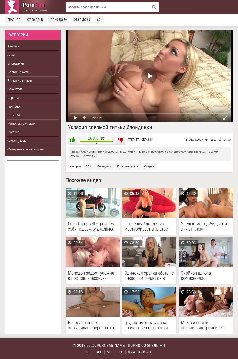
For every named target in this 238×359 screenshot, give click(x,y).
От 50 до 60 (82, 20)
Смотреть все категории (25, 149)
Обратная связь (140, 352)
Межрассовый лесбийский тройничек (202, 325)
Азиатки (13, 46)
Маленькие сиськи (21, 123)
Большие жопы (18, 72)
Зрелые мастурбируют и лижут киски (204, 226)
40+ (98, 352)
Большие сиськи (19, 80)
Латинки (13, 115)
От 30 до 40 (35, 20)
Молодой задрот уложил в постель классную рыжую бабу (91, 276)
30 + (89, 166)
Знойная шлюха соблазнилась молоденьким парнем (201, 276)
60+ (99, 20)
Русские (13, 132)
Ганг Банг (14, 106)
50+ (109, 352)
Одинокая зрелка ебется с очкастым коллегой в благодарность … (149, 276)
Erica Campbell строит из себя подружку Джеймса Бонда (91, 226)
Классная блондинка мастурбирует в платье (146, 226)
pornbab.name (111, 345)
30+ (88, 352)
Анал (11, 55)
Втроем (13, 98)
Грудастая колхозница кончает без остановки (146, 325)
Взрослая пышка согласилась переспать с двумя (91, 325)
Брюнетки (14, 89)
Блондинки (15, 63)
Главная (13, 20)
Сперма (149, 166)
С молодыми (17, 141)
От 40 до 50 (58, 20)
